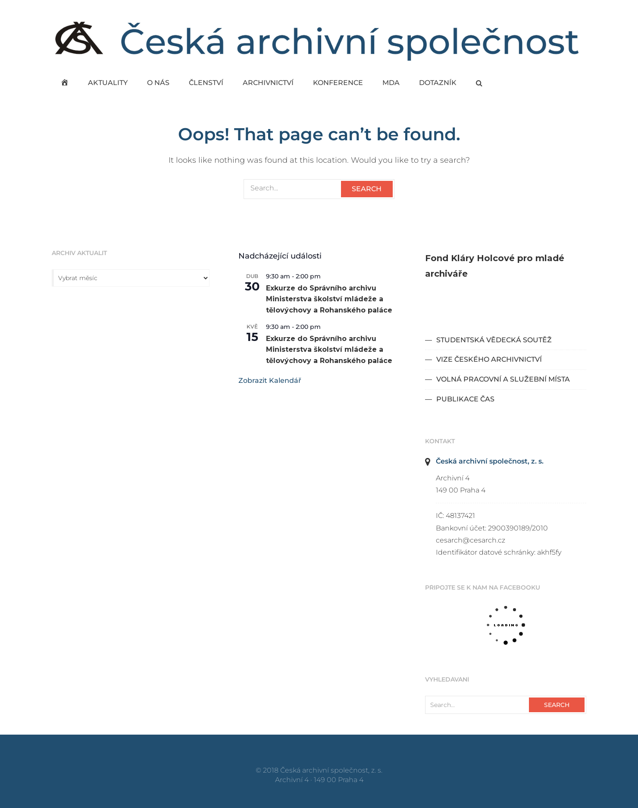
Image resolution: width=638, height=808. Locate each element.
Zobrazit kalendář (269, 380)
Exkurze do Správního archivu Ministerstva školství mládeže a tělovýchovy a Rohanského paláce (329, 299)
